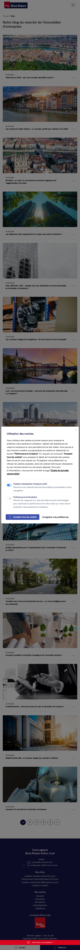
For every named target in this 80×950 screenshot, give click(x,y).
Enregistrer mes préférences (55, 517)
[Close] (76, 429)
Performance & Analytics (25, 497)
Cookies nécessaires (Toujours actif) (30, 483)
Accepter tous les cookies (22, 517)
